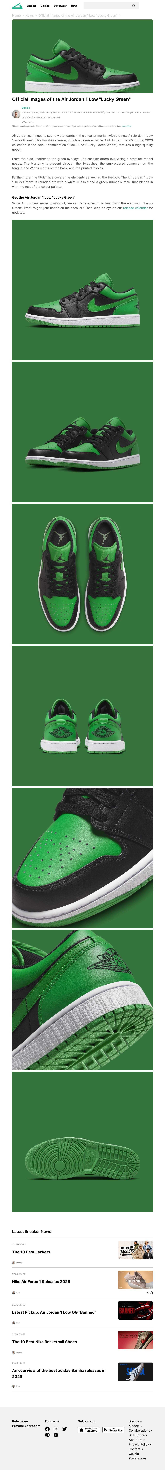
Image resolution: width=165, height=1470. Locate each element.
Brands (134, 1421)
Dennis (26, 107)
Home (16, 15)
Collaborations (139, 1430)
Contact (134, 1449)
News (74, 5)
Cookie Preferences (137, 1456)
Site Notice (137, 1435)
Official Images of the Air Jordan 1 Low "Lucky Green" (77, 15)
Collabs (45, 5)
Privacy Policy (139, 1444)
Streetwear (60, 5)
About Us (135, 1440)
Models (134, 1426)
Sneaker (31, 5)
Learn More (126, 126)
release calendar (135, 208)
